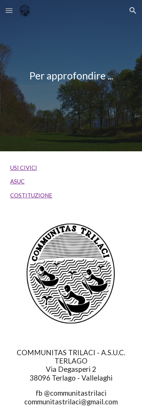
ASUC (17, 181)
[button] (9, 10)
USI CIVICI (23, 168)
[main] (71, 75)
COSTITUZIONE (31, 195)
